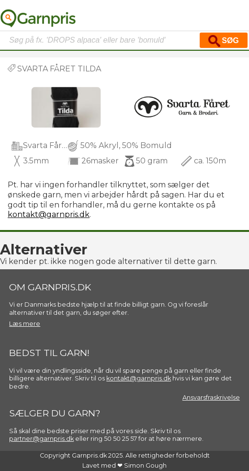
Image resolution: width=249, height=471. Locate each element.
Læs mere (24, 323)
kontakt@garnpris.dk (49, 214)
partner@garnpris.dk (41, 438)
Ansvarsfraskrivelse (211, 397)
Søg (223, 41)
